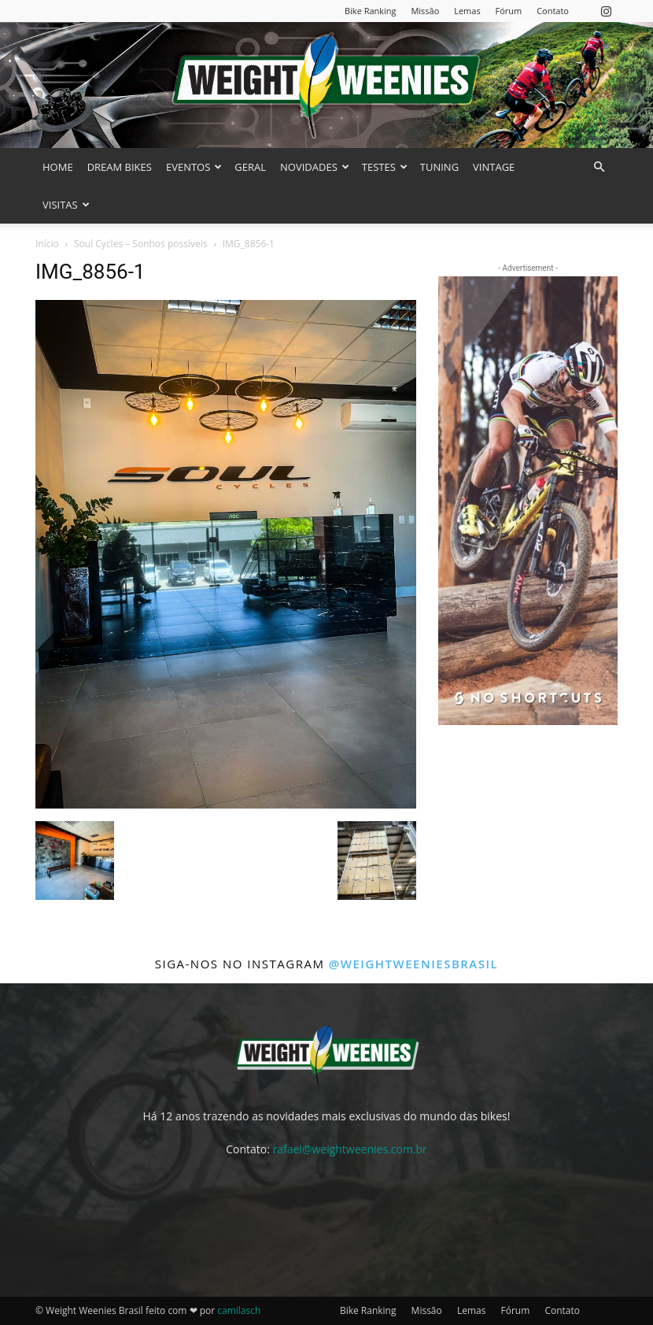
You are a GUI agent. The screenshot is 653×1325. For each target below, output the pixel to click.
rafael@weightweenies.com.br (350, 1149)
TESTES (385, 167)
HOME (57, 167)
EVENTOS (194, 167)
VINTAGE (494, 167)
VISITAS (66, 205)
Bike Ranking (371, 11)
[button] (599, 167)
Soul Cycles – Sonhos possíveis (140, 243)
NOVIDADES (314, 167)
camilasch (238, 1310)
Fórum (509, 11)
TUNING (439, 167)
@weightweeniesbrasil (413, 964)
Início (47, 243)
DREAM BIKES (119, 167)
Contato (553, 11)
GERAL (250, 167)
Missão (425, 11)
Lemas (467, 11)
